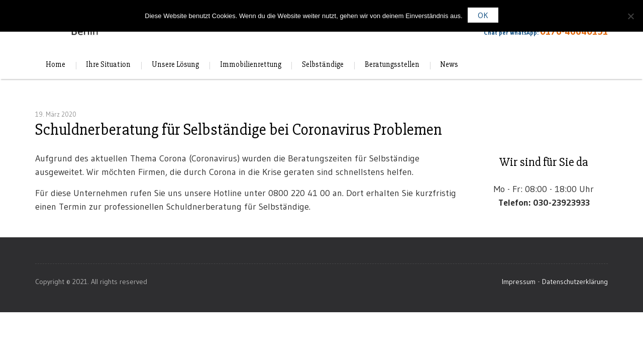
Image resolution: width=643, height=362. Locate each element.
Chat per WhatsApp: (537, 35)
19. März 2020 (55, 114)
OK (483, 15)
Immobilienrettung (250, 64)
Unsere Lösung (175, 64)
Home (55, 64)
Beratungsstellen (392, 64)
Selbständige (323, 64)
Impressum (518, 281)
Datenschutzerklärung (575, 281)
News (449, 64)
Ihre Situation (108, 64)
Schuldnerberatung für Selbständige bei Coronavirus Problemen (238, 129)
